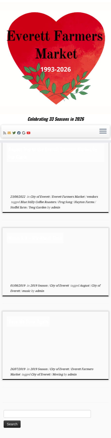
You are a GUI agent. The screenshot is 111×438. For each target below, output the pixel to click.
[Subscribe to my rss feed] (5, 133)
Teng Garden (38, 207)
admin (55, 207)
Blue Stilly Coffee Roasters (38, 202)
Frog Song (65, 202)
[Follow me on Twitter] (14, 133)
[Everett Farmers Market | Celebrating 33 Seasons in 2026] (55, 58)
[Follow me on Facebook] (19, 133)
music (26, 291)
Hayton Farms (84, 202)
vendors (92, 196)
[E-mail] (10, 133)
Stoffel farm (18, 207)
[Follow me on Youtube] (29, 133)
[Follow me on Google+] (24, 133)
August (85, 285)
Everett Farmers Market (68, 196)
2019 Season (39, 285)
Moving (57, 374)
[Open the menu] (103, 131)
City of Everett (40, 196)
